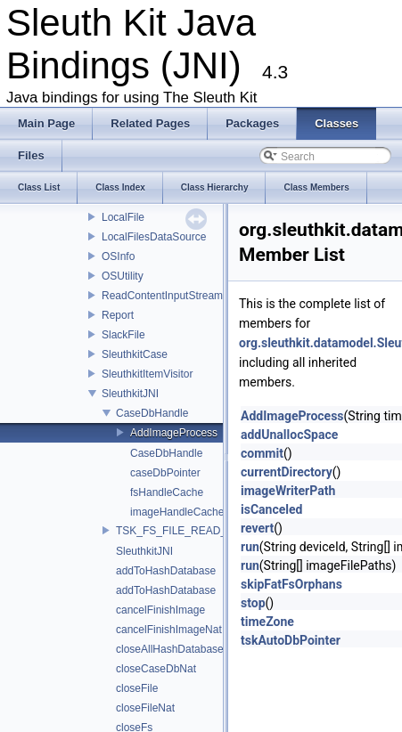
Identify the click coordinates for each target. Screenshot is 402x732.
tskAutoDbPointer (290, 640)
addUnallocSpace (289, 434)
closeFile (137, 688)
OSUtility (123, 276)
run (250, 547)
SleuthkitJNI (130, 393)
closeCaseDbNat (156, 669)
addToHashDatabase (166, 571)
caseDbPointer (165, 473)
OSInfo (118, 256)
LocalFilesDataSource (154, 237)
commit (262, 453)
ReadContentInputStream (162, 295)
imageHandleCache (177, 512)
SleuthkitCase (135, 354)
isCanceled (271, 509)
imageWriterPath (288, 491)
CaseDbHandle (152, 413)
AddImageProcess (173, 433)
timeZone (267, 621)
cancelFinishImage (160, 610)
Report (118, 315)
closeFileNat (145, 708)
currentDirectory (286, 472)
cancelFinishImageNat (169, 629)
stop (253, 603)
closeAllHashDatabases (172, 649)
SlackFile (123, 335)
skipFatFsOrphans (291, 584)
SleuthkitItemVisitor (147, 374)
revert (257, 528)
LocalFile (123, 217)
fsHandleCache (166, 492)
